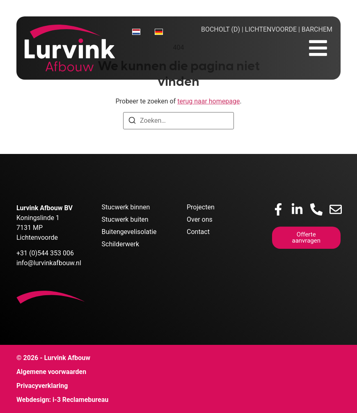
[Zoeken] (132, 122)
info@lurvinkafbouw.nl (48, 263)
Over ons (200, 219)
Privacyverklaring (42, 386)
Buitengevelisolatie (129, 232)
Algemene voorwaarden (51, 372)
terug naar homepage (208, 101)
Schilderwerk (121, 244)
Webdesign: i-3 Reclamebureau (62, 400)
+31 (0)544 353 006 (45, 253)
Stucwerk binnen (126, 207)
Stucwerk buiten (125, 219)
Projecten (201, 207)
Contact (198, 232)
